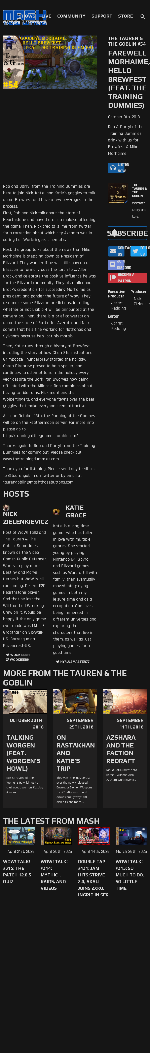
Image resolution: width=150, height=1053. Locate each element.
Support (101, 16)
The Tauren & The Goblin (139, 190)
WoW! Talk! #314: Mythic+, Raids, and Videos (54, 875)
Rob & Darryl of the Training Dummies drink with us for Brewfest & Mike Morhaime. (126, 140)
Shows (27, 16)
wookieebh (19, 660)
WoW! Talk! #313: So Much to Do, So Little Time (130, 875)
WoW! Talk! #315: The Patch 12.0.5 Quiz (17, 871)
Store (125, 16)
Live (46, 16)
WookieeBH (20, 655)
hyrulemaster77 (74, 662)
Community (71, 16)
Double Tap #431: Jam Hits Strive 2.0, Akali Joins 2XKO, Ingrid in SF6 (93, 878)
